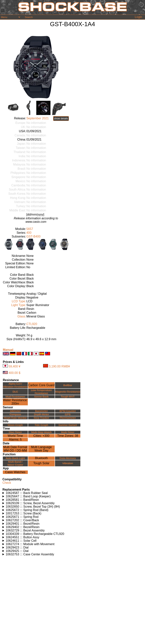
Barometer (41, 411)
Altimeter (15, 411)
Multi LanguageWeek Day (41, 448)
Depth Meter (41, 414)
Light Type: (18, 305)
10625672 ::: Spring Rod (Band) (27, 510)
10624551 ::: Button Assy (22, 537)
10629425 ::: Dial (17, 551)
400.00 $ (14, 372)
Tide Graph (41, 425)
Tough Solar (41, 463)
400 (28, 232)
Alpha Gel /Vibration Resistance (15, 385)
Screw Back (41, 396)
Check (6, 482)
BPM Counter (68, 411)
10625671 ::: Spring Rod (22, 516)
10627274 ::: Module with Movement (30, 544)
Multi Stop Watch (41, 432)
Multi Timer (67, 432)
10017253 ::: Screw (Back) (23, 513)
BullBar (67, 385)
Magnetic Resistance (67, 391)
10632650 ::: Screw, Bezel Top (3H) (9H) (33, 506)
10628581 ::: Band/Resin (22, 499)
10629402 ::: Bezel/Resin (23, 527)
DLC (15, 391)
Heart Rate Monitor (15, 417)
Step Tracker (41, 417)
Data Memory (68, 458)
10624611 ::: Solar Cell (21, 540)
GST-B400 (33, 236)
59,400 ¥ (14, 366)
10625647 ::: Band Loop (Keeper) (28, 496)
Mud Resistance (15, 396)
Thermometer (68, 417)
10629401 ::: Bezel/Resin (23, 523)
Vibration (67, 463)
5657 (29, 229)
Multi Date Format (15, 447)
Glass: (21, 316)
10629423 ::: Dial (17, 547)
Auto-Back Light (15, 458)
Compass (15, 414)
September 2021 (37, 118)
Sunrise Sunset (67, 425)
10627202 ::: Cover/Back (22, 520)
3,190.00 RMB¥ (59, 366)
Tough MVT (68, 396)
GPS (68, 414)
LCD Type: (19, 301)
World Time (15, 435)
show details (61, 118)
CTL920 (31, 324)
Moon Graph (15, 425)
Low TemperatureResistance (41, 392)
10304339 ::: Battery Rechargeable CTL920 (35, 533)
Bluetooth (41, 458)
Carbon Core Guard (41, 385)
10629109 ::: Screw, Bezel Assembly (30, 503)
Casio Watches (15, 472)
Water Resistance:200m (15, 402)
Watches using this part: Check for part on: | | (72, 493)
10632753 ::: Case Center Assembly (30, 554)
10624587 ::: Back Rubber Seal (27, 493)
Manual (8, 349)
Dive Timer (15, 432)
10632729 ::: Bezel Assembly (25, 530)
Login (138, 17)
